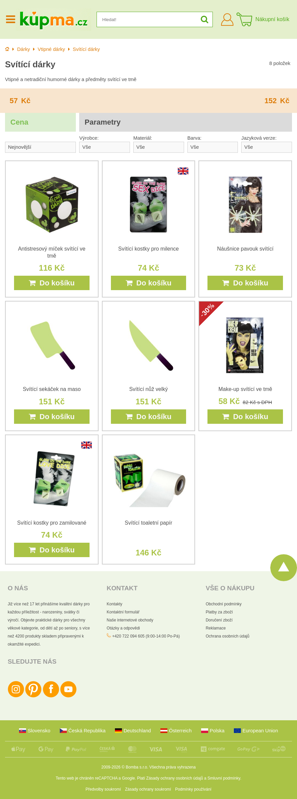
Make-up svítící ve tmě (245, 389)
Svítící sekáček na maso (52, 389)
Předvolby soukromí (103, 789)
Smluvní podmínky (223, 778)
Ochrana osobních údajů (228, 636)
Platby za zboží (219, 612)
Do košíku (52, 283)
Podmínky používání (193, 789)
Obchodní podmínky (224, 604)
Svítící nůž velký (148, 389)
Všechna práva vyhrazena (172, 767)
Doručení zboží (219, 620)
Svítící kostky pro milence (148, 249)
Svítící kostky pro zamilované (51, 523)
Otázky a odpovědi (123, 628)
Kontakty (114, 604)
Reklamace (216, 628)
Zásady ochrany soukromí (148, 789)
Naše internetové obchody (130, 620)
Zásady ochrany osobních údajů (174, 778)
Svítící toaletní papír (148, 523)
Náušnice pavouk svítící (245, 249)
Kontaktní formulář (123, 612)
